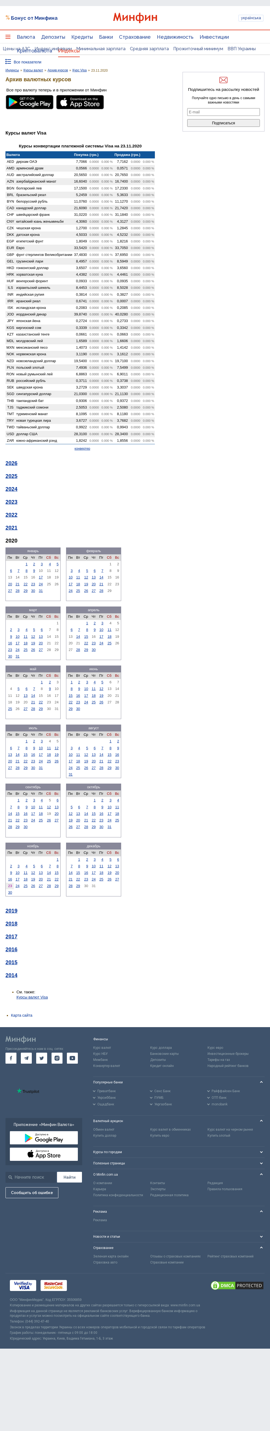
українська (251, 18)
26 (86, 591)
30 (33, 591)
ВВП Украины (242, 48)
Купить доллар (104, 1135)
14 (101, 577)
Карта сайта (21, 1015)
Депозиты (53, 37)
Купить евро (159, 1135)
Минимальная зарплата (101, 48)
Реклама (100, 1220)
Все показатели (27, 62)
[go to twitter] (41, 1058)
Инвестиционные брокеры (228, 1054)
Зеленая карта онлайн (111, 1256)
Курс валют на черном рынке (230, 1129)
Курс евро (215, 1048)
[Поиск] (69, 1177)
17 (41, 577)
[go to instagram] (57, 1058)
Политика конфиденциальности (118, 1195)
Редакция (215, 1183)
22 (25, 584)
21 (17, 584)
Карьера (99, 1189)
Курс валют (102, 1048)
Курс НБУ (100, 1054)
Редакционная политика (169, 1195)
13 (93, 577)
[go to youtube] (72, 1058)
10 (70, 577)
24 (41, 584)
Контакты (157, 1183)
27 (10, 591)
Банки (106, 37)
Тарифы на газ (219, 1060)
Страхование (135, 37)
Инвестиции (214, 37)
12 (86, 577)
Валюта (26, 37)
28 (17, 591)
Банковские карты (164, 1054)
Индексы (69, 51)
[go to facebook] (10, 1058)
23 (33, 584)
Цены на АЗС (16, 48)
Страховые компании (167, 1262)
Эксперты (158, 1189)
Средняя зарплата (149, 48)
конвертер (82, 449)
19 (86, 584)
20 (10, 584)
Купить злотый (219, 1135)
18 (78, 584)
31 (41, 591)
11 (78, 577)
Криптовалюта (34, 51)
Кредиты (82, 37)
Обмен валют (103, 1129)
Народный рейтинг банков (228, 1066)
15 (86, 637)
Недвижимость (175, 37)
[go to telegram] (26, 1058)
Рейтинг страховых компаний (231, 1256)
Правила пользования (225, 1189)
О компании (102, 1183)
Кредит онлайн (162, 1066)
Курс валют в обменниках (170, 1129)
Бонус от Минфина (34, 18)
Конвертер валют (106, 1066)
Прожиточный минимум (198, 48)
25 (78, 591)
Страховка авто (105, 1262)
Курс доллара (161, 1048)
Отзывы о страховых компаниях (175, 1256)
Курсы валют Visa (32, 997)
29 (25, 591)
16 (10, 643)
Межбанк (100, 1060)
